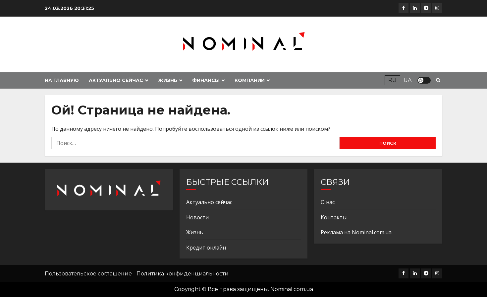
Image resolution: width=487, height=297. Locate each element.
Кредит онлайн (206, 247)
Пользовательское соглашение (88, 273)
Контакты (334, 217)
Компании (250, 80)
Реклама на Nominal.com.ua (356, 232)
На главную (62, 80)
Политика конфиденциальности (182, 273)
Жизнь (167, 80)
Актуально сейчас (116, 80)
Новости (197, 217)
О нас (328, 202)
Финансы (206, 80)
